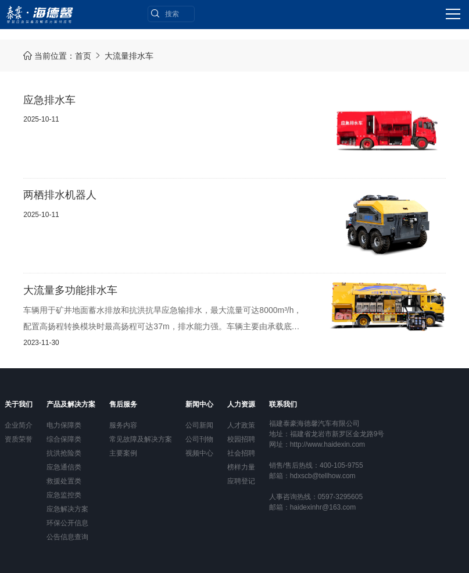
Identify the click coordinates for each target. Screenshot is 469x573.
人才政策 (241, 425)
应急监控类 (63, 495)
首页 (83, 55)
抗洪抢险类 (63, 453)
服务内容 (123, 425)
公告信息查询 (67, 537)
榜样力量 (241, 467)
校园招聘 (241, 439)
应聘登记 (241, 481)
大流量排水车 (129, 55)
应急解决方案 (67, 509)
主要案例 (123, 453)
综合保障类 (63, 439)
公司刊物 (199, 439)
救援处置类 (63, 481)
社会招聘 (241, 453)
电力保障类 (63, 425)
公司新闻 (199, 425)
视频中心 (199, 453)
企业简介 (19, 425)
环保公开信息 (67, 523)
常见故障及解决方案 (140, 439)
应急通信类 (63, 467)
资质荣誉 (19, 439)
